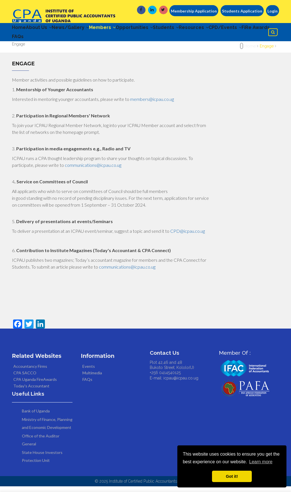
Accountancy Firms (30, 371)
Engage (267, 51)
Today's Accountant (31, 391)
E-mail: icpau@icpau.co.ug (174, 383)
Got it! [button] (232, 476)
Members (119, 29)
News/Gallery (81, 29)
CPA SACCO (24, 378)
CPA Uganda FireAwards (35, 385)
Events (88, 371)
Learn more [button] (261, 461)
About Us (44, 29)
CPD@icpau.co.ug (187, 236)
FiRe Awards (67, 40)
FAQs (93, 40)
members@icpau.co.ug (152, 104)
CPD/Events (31, 40)
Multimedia (92, 378)
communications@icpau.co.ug (93, 170)
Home (19, 29)
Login (272, 11)
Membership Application (194, 11)
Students (194, 29)
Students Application (242, 11)
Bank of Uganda (36, 416)
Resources (228, 29)
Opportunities (157, 29)
